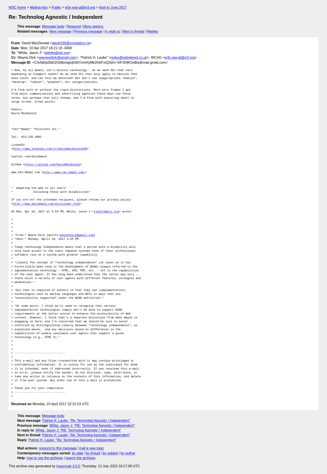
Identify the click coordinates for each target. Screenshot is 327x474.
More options (93, 26)
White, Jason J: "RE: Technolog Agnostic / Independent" (92, 425)
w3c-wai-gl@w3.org (80, 7)
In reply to (112, 31)
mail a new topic (91, 448)
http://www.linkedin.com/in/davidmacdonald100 (50, 149)
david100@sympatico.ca (71, 43)
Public (56, 7)
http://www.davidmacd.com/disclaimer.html (46, 204)
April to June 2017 (113, 7)
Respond (74, 26)
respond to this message (57, 448)
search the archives (81, 458)
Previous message (88, 31)
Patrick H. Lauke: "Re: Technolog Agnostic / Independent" (86, 420)
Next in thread (133, 31)
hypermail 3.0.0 (68, 466)
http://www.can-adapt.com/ (64, 172)
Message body (53, 26)
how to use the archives (45, 458)
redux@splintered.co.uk (129, 57)
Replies (152, 31)
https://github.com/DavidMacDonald (52, 165)
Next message (60, 31)
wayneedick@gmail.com (57, 57)
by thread (93, 453)
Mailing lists (39, 7)
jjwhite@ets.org (57, 53)
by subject (110, 453)
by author (128, 453)
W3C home (17, 7)
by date (77, 453)
